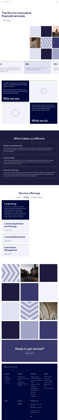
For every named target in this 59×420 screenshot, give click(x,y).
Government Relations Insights (48, 379)
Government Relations (8, 379)
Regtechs (33, 396)
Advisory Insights (48, 376)
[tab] (19, 197)
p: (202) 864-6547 (34, 410)
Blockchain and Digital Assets (36, 381)
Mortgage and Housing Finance (35, 389)
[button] (56, 1)
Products (20, 374)
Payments (33, 394)
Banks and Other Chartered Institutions (36, 377)
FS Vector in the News (48, 385)
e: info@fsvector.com (35, 412)
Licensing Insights (48, 382)
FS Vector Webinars (49, 388)
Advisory (7, 376)
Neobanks (33, 392)
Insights (46, 374)
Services (7, 374)
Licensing (7, 382)
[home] (6, 1)
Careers (20, 403)
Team (6, 401)
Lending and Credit (35, 384)
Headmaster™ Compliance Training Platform (22, 384)
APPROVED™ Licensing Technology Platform (23, 378)
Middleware (34, 386)
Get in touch (7, 20)
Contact (20, 401)
